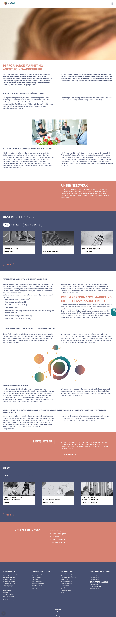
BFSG (62, 592)
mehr (8, 264)
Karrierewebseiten (94, 588)
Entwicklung (56, 537)
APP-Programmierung (66, 581)
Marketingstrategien (37, 581)
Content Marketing (94, 579)
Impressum (58, 609)
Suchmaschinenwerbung (9, 581)
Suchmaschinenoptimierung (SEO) (17, 299)
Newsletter (5, 592)
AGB (58, 611)
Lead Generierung (7, 588)
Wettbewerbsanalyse (8, 587)
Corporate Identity (36, 577)
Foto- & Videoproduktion (9, 598)
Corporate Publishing (59, 539)
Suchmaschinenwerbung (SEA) (16, 302)
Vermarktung (56, 531)
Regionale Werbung (8, 594)
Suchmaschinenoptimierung (10, 574)
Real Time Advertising (8, 596)
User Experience (36, 575)
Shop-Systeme (64, 579)
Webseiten (63, 588)
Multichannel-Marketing (9, 579)
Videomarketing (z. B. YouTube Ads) (18, 319)
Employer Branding (58, 542)
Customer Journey (7, 575)
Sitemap (58, 616)
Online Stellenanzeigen (95, 586)
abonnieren (70, 455)
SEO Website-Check (66, 590)
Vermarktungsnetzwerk (9, 577)
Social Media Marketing (13, 311)
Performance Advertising (9, 583)
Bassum (45, 102)
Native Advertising (94, 575)
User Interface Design (37, 574)
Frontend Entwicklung (66, 574)
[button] (3, 613)
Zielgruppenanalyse (37, 585)
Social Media (93, 574)
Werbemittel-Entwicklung (67, 583)
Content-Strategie (94, 577)
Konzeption (35, 579)
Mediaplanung (35, 587)
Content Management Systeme (69, 577)
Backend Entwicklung (66, 575)
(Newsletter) (22, 305)
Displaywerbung (7, 590)
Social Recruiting (94, 584)
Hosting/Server (65, 587)
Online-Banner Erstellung (38, 583)
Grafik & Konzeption (59, 534)
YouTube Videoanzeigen (9, 600)
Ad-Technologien (65, 585)
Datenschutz (58, 613)
